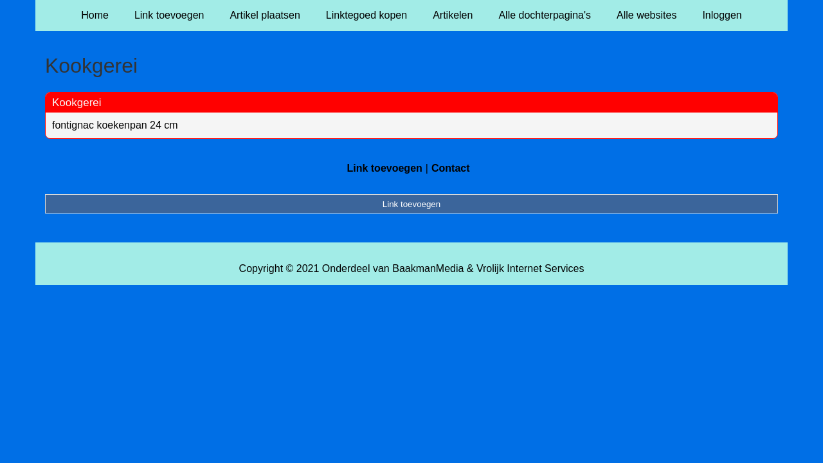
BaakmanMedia (428, 268)
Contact (450, 168)
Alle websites (646, 15)
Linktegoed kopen (366, 15)
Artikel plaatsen (265, 15)
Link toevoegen (169, 15)
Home (95, 15)
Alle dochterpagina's (544, 15)
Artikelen (453, 15)
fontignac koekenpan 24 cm (115, 125)
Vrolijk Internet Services (530, 268)
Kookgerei (77, 102)
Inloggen (721, 15)
